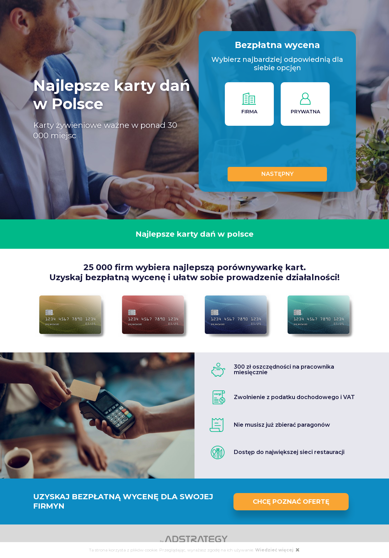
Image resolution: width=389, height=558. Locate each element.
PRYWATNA (305, 104)
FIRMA (249, 104)
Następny (277, 174)
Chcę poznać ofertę (291, 501)
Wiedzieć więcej (275, 549)
